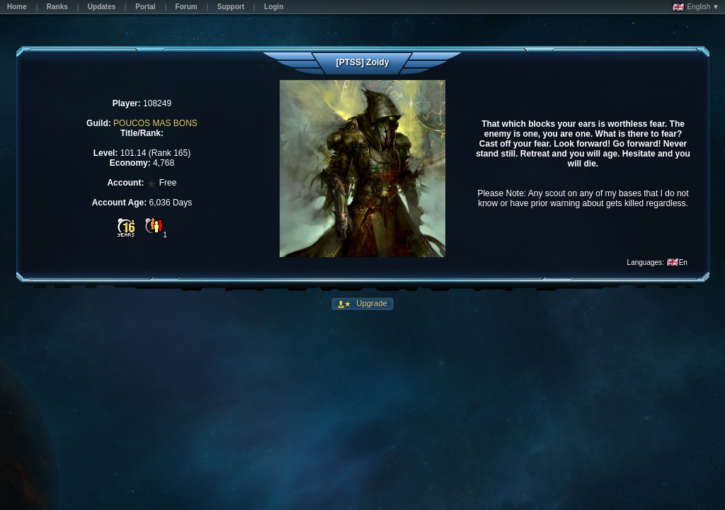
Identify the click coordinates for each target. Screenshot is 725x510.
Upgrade (370, 303)
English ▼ (695, 7)
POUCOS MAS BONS (155, 123)
